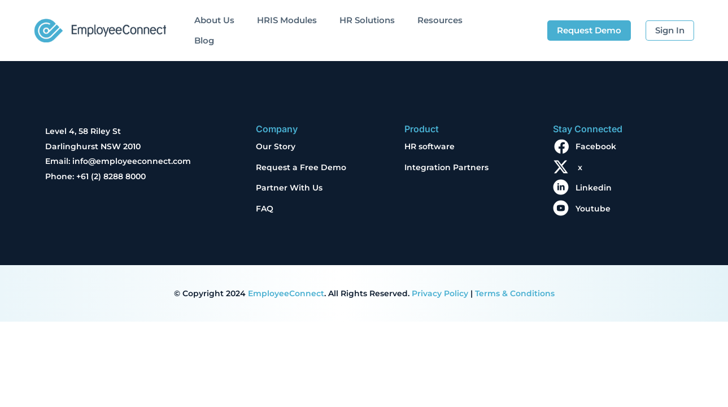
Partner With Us (289, 188)
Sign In (670, 30)
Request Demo (589, 30)
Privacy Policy (440, 293)
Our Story (275, 146)
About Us (214, 20)
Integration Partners (446, 167)
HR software (429, 146)
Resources (440, 20)
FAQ (264, 209)
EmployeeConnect (286, 293)
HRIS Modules (287, 20)
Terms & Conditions (515, 293)
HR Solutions (367, 20)
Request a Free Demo (301, 167)
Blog (204, 40)
